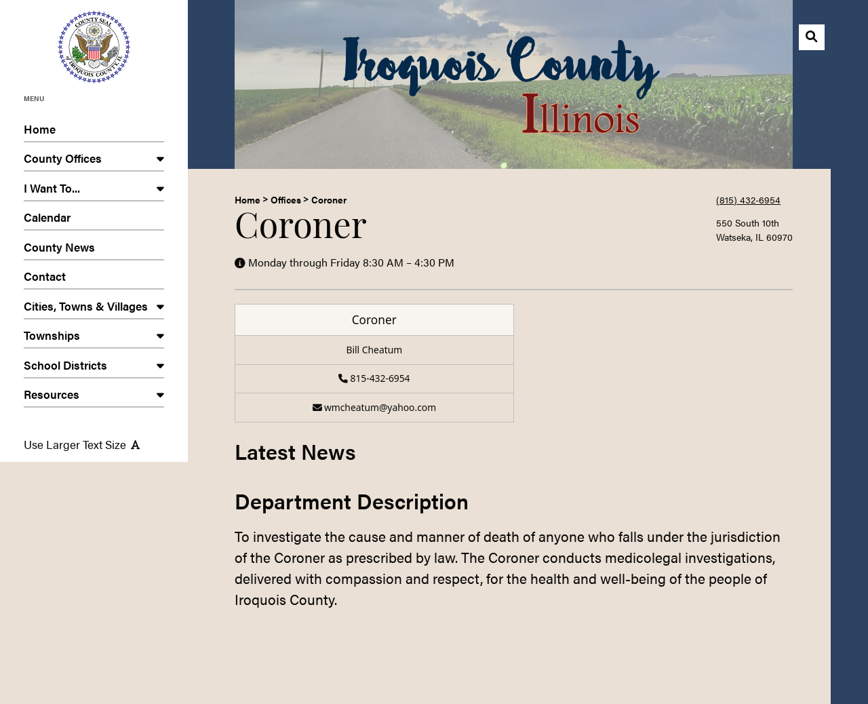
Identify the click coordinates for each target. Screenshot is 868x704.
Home (94, 131)
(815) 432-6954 (748, 199)
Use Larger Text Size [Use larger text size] (82, 444)
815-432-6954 (374, 378)
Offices (286, 199)
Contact (94, 278)
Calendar (94, 219)
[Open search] (811, 37)
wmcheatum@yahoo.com (375, 407)
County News (94, 249)
